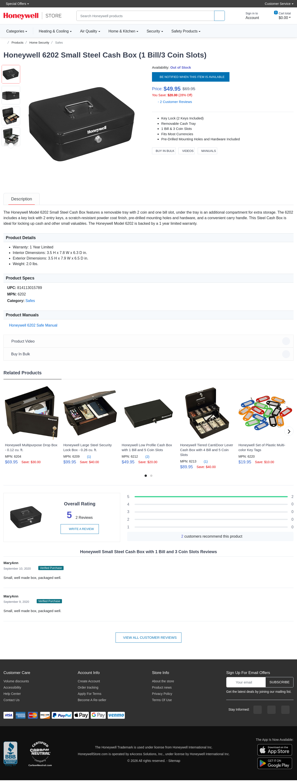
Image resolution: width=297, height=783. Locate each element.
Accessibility (12, 690)
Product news (162, 690)
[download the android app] (274, 766)
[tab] (21, 202)
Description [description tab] (21, 201)
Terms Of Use (162, 703)
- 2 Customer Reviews (172, 102)
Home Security (39, 42)
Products (17, 42)
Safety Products (184, 31)
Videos (187, 151)
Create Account (89, 684)
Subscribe (279, 685)
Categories (13, 31)
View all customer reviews (148, 640)
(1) (86, 459)
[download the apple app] (274, 752)
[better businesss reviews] (10, 757)
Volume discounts (16, 684)
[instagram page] (271, 712)
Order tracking (88, 690)
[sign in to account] (249, 15)
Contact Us (11, 703)
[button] (83, 125)
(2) (144, 459)
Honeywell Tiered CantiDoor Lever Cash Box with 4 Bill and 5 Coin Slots (206, 452)
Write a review (79, 531)
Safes (59, 42)
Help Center (12, 696)
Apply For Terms (89, 696)
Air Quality (88, 31)
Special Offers (14, 4)
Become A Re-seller (92, 703)
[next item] (11, 187)
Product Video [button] (149, 344)
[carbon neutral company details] (40, 757)
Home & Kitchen (122, 31)
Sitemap (174, 763)
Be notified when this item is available (191, 76)
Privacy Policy (162, 696)
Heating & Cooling (54, 31)
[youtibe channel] (285, 712)
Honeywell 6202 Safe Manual (32, 328)
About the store (163, 684)
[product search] (219, 16)
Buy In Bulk (163, 151)
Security (153, 31)
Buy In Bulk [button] (149, 357)
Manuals (207, 151)
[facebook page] (257, 712)
